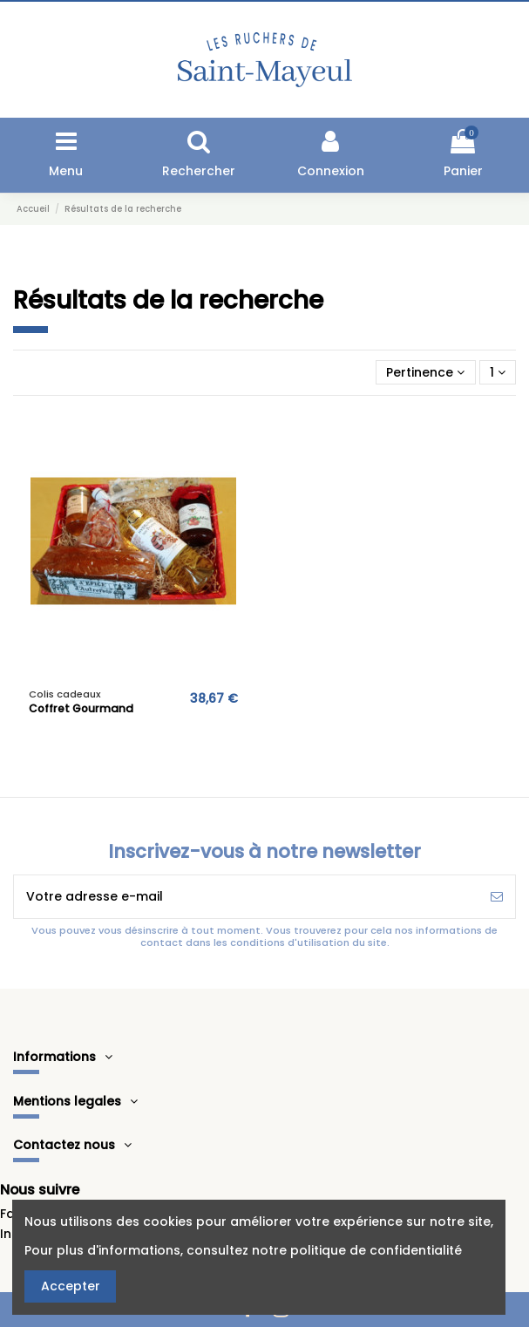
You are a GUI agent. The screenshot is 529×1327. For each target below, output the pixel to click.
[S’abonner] (496, 896)
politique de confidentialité (376, 1250)
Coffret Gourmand (81, 708)
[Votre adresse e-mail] (246, 896)
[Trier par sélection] (425, 372)
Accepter (70, 1286)
